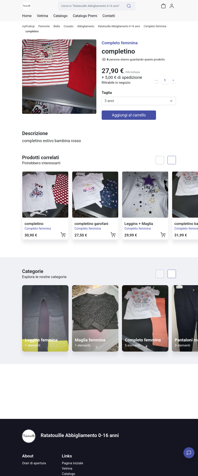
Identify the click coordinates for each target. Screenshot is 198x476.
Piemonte (44, 26)
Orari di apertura (34, 463)
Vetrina (67, 468)
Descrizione (35, 133)
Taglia (107, 92)
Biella (56, 26)
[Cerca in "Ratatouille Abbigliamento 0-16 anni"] (90, 6)
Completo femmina (155, 26)
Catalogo (60, 16)
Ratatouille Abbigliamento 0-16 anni (119, 26)
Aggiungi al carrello (129, 115)
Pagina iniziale (72, 463)
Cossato (68, 26)
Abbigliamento (85, 26)
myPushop (28, 26)
